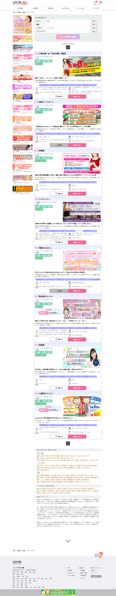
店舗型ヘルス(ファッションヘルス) (46, 202)
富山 (34, 578)
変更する (94, 21)
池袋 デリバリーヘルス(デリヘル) (76, 455)
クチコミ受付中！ (41, 161)
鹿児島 (26, 587)
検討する (60, 96)
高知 (26, 585)
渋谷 (77, 488)
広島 (14, 583)
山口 (18, 583)
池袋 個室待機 (91, 477)
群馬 (22, 574)
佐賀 (18, 587)
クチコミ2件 (39, 258)
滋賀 (30, 580)
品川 (38, 491)
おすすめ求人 (65, 8)
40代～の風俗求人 (75, 522)
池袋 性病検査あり (68, 479)
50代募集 (35, 8)
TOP (14, 12)
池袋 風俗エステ (68, 460)
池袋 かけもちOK (55, 467)
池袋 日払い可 (58, 475)
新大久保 (51, 488)
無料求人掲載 (83, 573)
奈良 (26, 580)
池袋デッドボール (46, 102)
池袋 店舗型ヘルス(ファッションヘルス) (48, 460)
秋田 (26, 572)
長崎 (22, 587)
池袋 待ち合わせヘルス (64, 458)
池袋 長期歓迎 (57, 481)
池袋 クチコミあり (81, 481)
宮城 (22, 572)
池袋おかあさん (45, 248)
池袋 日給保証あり (72, 475)
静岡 (18, 578)
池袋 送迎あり (79, 477)
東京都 (19, 12)
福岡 (14, 587)
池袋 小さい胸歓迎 (75, 465)
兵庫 (18, 580)
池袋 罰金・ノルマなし (87, 475)
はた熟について (71, 573)
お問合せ (93, 570)
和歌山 (34, 580)
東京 (38, 488)
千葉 (23, 576)
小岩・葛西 (93, 491)
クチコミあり (81, 8)
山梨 (22, 578)
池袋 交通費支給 (52, 477)
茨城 (18, 574)
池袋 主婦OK (56, 479)
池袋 (24, 12)
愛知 (14, 578)
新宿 (44, 488)
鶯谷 (65, 488)
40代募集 (20, 8)
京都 (22, 580)
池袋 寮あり (40, 477)
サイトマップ (94, 573)
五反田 (90, 488)
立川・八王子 (46, 493)
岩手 (18, 572)
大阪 (14, 580)
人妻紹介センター (46, 393)
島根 (26, 583)
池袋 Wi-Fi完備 (82, 479)
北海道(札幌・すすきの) (18, 570)
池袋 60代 (59, 455)
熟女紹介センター (46, 296)
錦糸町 (50, 491)
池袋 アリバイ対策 (42, 479)
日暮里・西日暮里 (82, 491)
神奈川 (18, 576)
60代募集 (50, 8)
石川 (38, 578)
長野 (30, 578)
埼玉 (27, 576)
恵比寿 (83, 488)
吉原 (57, 491)
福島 (34, 572)
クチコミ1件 (39, 64)
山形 (30, 572)
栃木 (14, 574)
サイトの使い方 (71, 575)
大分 (31, 587)
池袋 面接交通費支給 (66, 477)
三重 (50, 578)
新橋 (44, 491)
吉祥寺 (55, 493)
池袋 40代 (40, 455)
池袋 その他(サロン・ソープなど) (86, 460)
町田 (38, 493)
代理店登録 (83, 575)
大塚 (59, 488)
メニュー (100, 3)
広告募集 (81, 568)
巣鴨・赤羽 (71, 491)
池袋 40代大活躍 (90, 465)
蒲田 (63, 491)
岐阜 (46, 578)
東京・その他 (64, 493)
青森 (14, 572)
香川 (18, 585)
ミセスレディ (44, 199)
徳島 (14, 585)
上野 (71, 488)
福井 (42, 578)
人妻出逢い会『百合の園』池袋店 (52, 54)
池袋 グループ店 (82, 467)
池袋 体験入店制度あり (44, 475)
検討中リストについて (96, 568)
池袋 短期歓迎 (68, 481)
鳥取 (22, 583)
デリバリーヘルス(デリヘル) (44, 56)
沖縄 (43, 587)
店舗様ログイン (96, 576)
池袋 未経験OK (69, 467)
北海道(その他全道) (31, 570)
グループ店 (96, 8)
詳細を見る (76, 96)
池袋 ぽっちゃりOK (43, 465)
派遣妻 (41, 151)
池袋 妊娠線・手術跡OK (59, 465)
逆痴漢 (41, 345)
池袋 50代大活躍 (42, 467)
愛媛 (22, 585)
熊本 (39, 587)
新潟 (26, 578)
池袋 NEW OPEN (42, 470)
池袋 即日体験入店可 (43, 481)
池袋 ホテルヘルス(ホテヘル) (45, 458)
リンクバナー (82, 578)
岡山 (30, 583)
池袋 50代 (50, 455)
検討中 (96, 3)
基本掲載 (82, 570)
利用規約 (70, 570)
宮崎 (35, 587)
